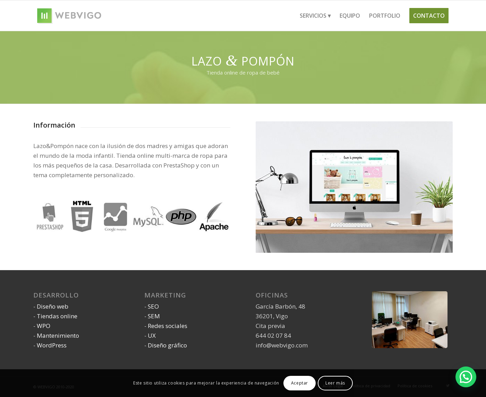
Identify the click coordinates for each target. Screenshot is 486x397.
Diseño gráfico (167, 345)
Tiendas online (57, 316)
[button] (465, 376)
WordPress (52, 345)
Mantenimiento (58, 335)
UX (152, 335)
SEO (153, 306)
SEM (154, 316)
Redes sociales (167, 326)
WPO (43, 326)
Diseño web (52, 306)
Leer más (335, 383)
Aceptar (299, 383)
